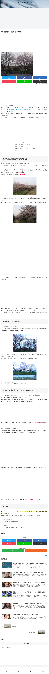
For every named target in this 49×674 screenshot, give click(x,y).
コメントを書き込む (24, 644)
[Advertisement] (24, 19)
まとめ (15, 151)
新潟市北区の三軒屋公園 (20, 147)
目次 (23, 142)
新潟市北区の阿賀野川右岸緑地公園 (22, 145)
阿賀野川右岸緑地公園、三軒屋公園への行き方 (25, 149)
